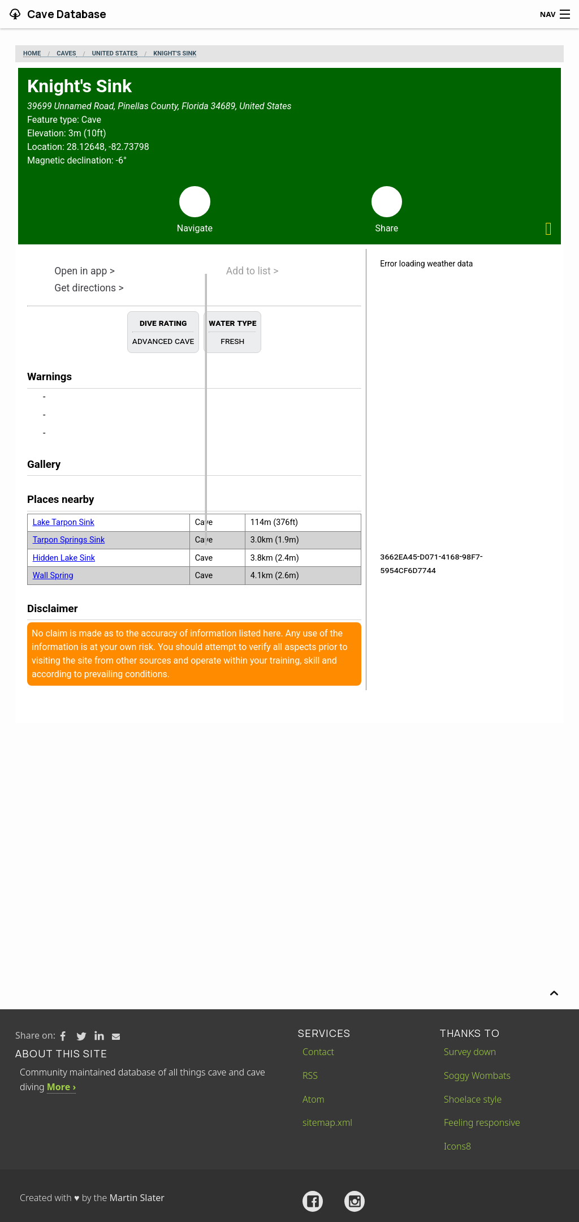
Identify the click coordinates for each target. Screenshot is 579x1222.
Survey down (470, 1051)
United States (114, 53)
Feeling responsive (482, 1122)
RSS (310, 1075)
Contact (318, 1051)
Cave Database (65, 14)
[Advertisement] (289, 808)
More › (61, 1087)
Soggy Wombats (477, 1075)
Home (32, 53)
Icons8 (457, 1146)
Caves (66, 53)
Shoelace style (473, 1099)
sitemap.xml (327, 1122)
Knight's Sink (174, 53)
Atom (314, 1099)
